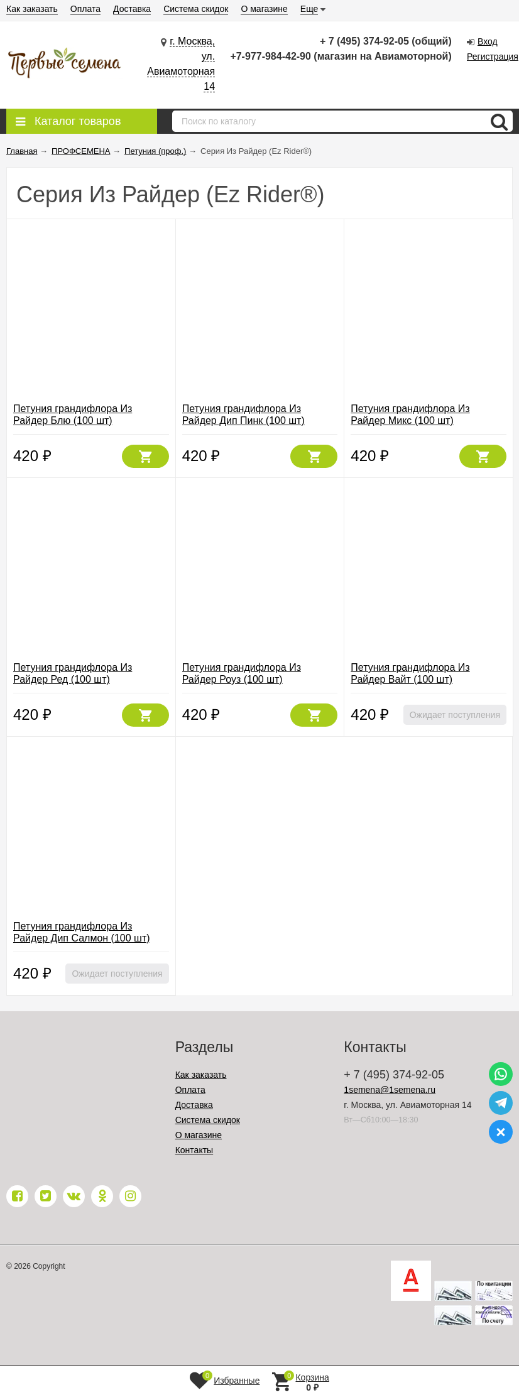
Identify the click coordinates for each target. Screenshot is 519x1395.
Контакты (194, 1150)
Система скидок (195, 9)
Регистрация (492, 57)
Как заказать (32, 9)
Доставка (132, 9)
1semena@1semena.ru (389, 1090)
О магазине (264, 9)
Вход (488, 41)
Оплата (85, 9)
